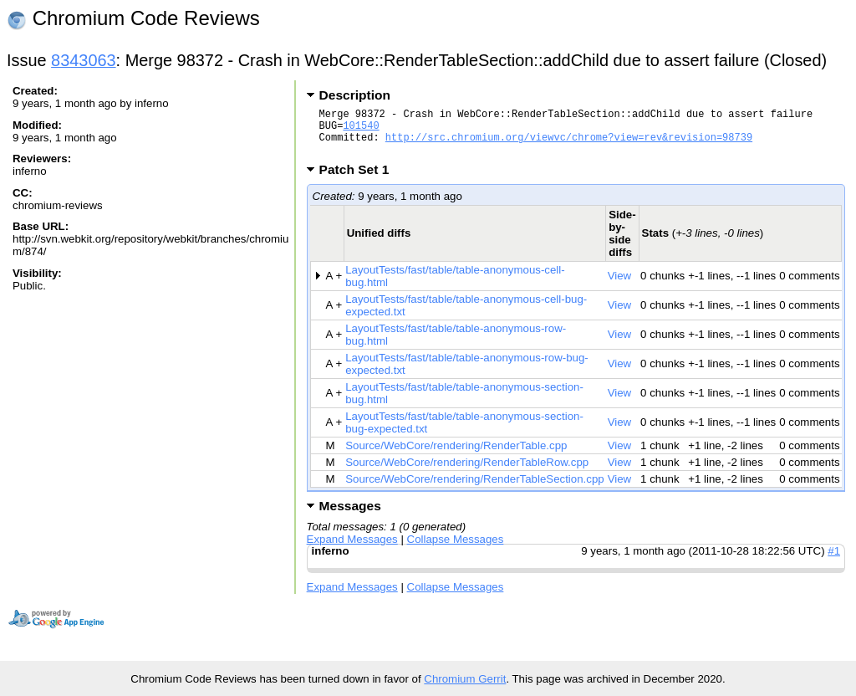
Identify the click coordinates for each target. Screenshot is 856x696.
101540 (361, 130)
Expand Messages (352, 549)
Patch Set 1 (359, 179)
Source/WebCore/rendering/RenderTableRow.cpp (466, 472)
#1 (834, 561)
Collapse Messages (455, 549)
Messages (350, 516)
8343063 (83, 60)
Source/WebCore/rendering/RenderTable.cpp (456, 455)
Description (354, 95)
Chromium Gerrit (465, 679)
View (620, 285)
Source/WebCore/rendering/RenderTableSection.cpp (474, 489)
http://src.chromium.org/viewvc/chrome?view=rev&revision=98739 (568, 144)
